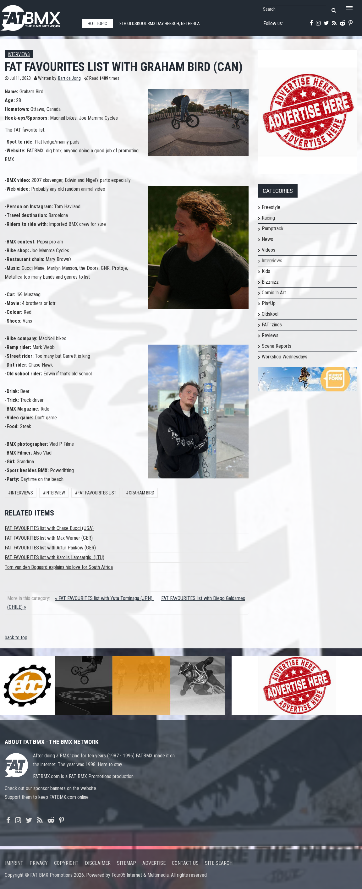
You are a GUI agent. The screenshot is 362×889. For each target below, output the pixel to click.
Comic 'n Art (274, 293)
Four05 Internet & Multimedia (140, 875)
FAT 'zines (272, 325)
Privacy (39, 863)
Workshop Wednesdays (284, 357)
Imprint (14, 863)
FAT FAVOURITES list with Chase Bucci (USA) (49, 528)
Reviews (270, 335)
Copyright (66, 863)
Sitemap (126, 863)
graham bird (141, 493)
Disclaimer (98, 863)
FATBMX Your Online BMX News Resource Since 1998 (37, 16)
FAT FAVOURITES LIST (97, 493)
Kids (266, 271)
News (267, 239)
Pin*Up (269, 303)
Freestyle (271, 207)
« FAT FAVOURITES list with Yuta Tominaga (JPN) (104, 598)
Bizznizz (270, 282)
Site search (219, 863)
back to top (16, 638)
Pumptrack (272, 229)
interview (55, 493)
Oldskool (270, 314)
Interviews (19, 54)
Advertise (154, 863)
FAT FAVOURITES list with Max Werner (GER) (49, 538)
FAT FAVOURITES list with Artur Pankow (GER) (50, 548)
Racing (268, 218)
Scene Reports (276, 346)
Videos (268, 250)
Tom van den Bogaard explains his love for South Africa (59, 567)
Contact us (185, 863)
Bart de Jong (69, 78)
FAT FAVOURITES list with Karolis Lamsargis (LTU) (54, 557)
